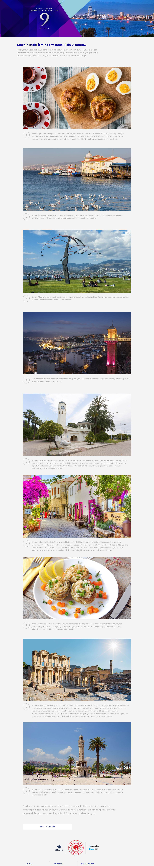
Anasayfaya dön (47, 827)
